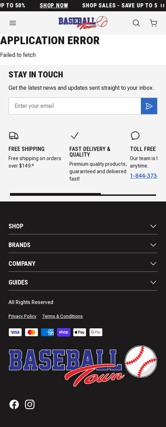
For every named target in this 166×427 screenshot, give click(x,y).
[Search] (136, 23)
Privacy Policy (22, 316)
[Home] (83, 23)
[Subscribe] (149, 106)
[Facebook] (14, 404)
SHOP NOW (57, 5)
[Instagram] (29, 404)
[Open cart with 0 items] (153, 23)
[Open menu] (24, 23)
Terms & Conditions (62, 316)
